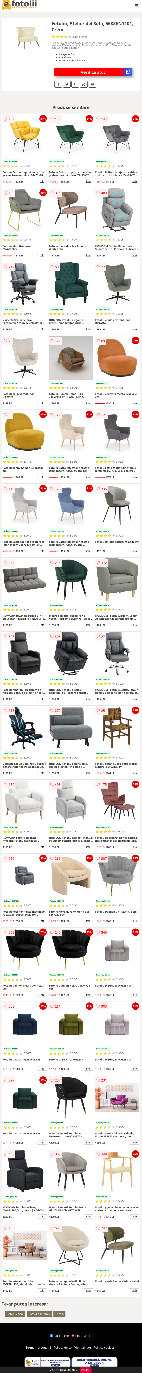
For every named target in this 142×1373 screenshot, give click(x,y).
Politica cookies (104, 1348)
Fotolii (59, 1314)
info (42, 181)
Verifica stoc (106, 72)
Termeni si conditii (38, 1348)
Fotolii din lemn (39, 1314)
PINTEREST (81, 1336)
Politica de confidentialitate (72, 1348)
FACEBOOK (59, 1336)
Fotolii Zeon (15, 1314)
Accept (86, 1370)
